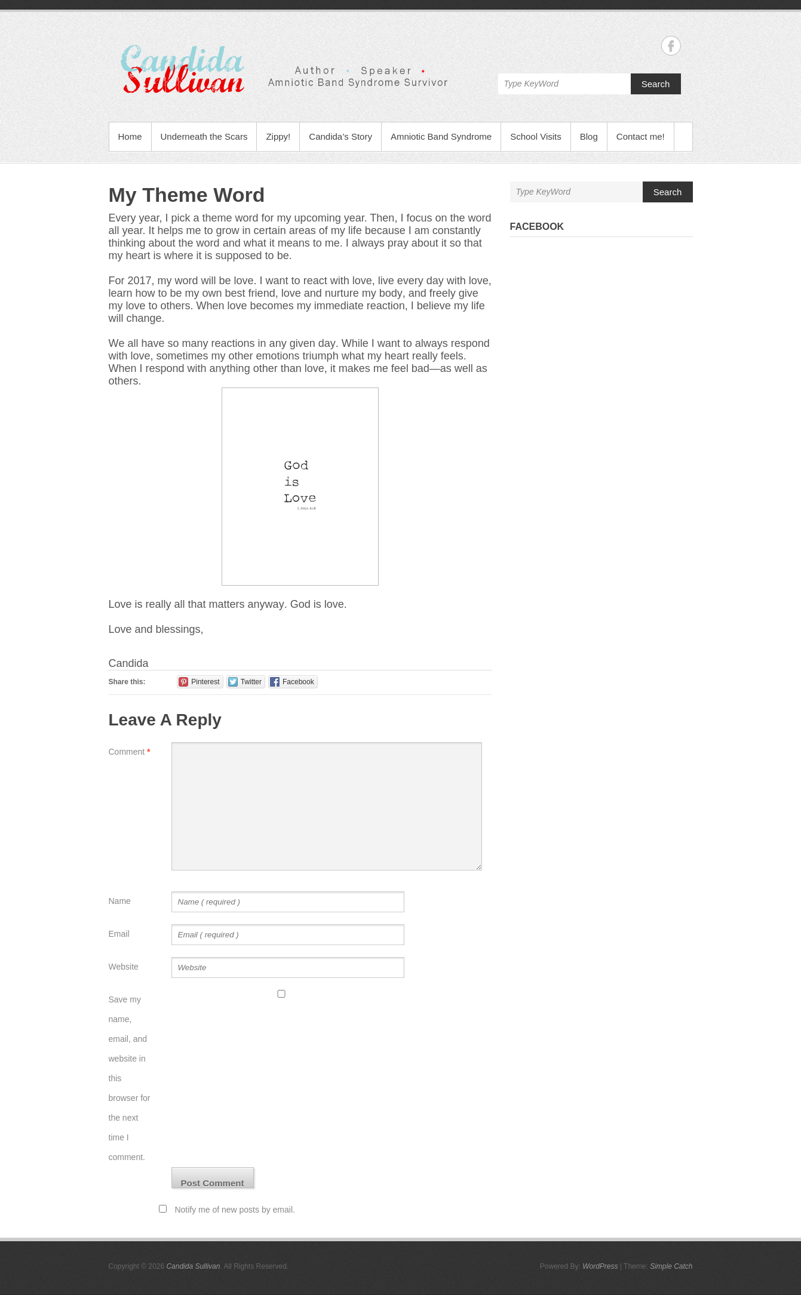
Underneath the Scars (204, 136)
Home (130, 136)
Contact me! (640, 136)
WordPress (600, 1266)
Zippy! (278, 136)
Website (124, 966)
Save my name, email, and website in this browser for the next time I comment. (130, 1078)
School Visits (535, 136)
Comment (130, 751)
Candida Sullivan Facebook (671, 46)
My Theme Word (187, 194)
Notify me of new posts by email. (234, 1209)
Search (656, 84)
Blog (589, 136)
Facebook (537, 227)
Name (120, 901)
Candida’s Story (340, 136)
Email (119, 934)
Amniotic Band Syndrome (441, 136)
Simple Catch (671, 1266)
